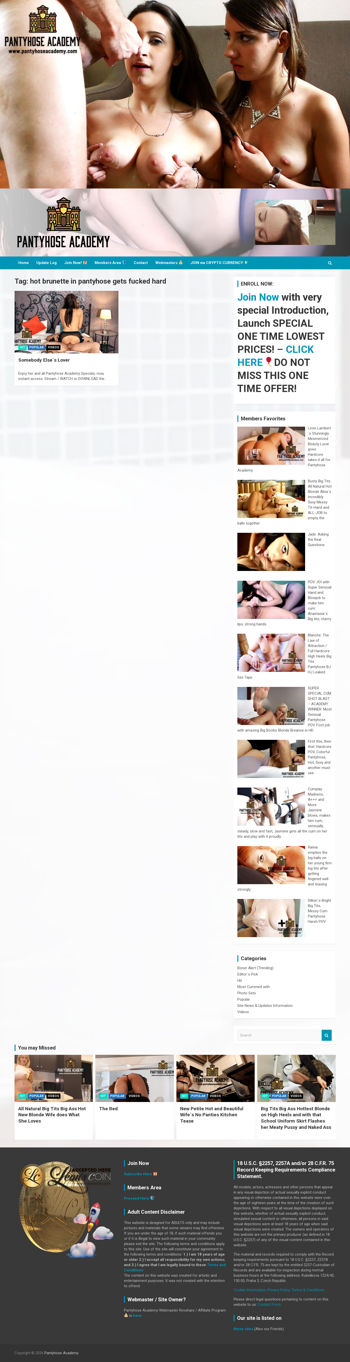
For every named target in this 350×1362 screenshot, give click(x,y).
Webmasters (169, 263)
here (137, 1315)
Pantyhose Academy (61, 1353)
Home (23, 263)
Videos (53, 347)
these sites (243, 1329)
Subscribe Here (138, 1174)
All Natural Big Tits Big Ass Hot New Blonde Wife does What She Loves (52, 1115)
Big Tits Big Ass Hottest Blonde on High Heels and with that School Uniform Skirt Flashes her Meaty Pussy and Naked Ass (296, 1118)
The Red (108, 1109)
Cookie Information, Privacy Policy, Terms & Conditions (279, 1290)
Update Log (46, 263)
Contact (141, 263)
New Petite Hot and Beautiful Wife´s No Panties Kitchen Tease (211, 1115)
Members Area (110, 263)
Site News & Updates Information (265, 1005)
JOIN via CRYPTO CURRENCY (219, 263)
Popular (36, 347)
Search (327, 1035)
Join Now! (75, 263)
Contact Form (269, 1304)
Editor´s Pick (247, 974)
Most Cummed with (253, 987)
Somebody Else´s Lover (44, 360)
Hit (22, 347)
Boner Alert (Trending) (255, 968)
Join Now (258, 297)
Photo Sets (246, 993)
